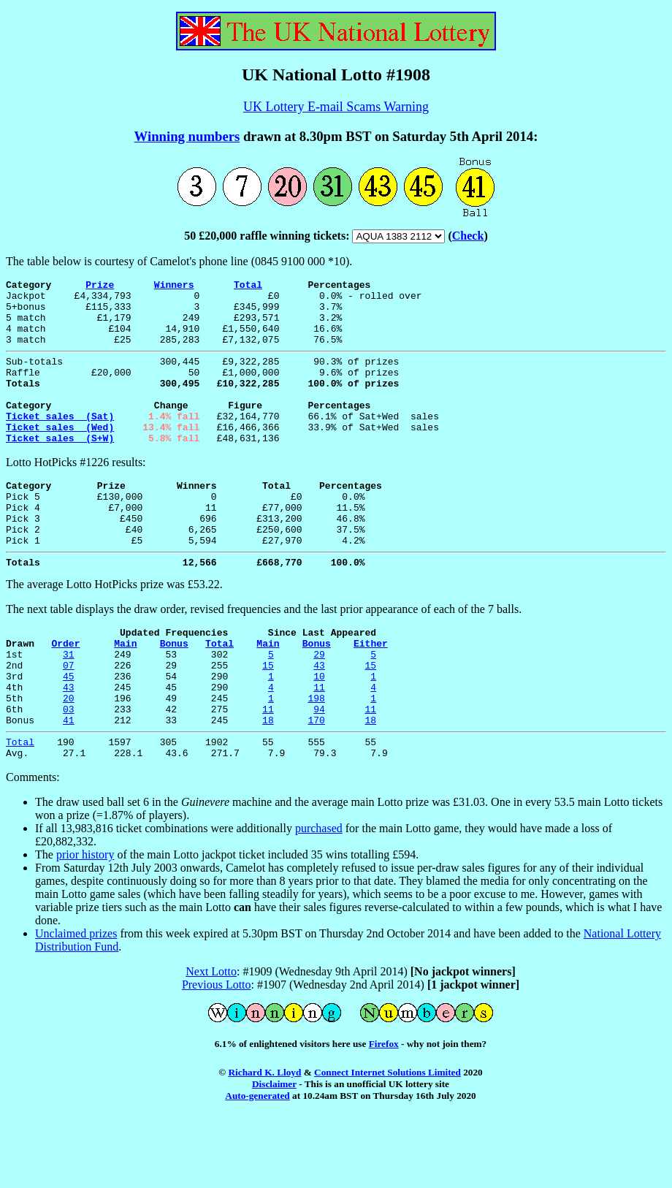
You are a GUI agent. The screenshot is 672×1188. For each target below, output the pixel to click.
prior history (85, 924)
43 (319, 719)
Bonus (174, 693)
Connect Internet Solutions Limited (387, 1142)
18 (268, 785)
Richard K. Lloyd (264, 1142)
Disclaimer (274, 1154)
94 (319, 772)
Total (248, 286)
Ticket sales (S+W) (60, 468)
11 (319, 746)
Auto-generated (257, 1165)
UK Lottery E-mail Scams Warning (336, 106)
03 (69, 772)
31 (69, 706)
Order (65, 693)
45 (69, 732)
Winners (174, 286)
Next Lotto (211, 1041)
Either (371, 693)
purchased (319, 898)
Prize (99, 286)
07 (69, 719)
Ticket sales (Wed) (60, 455)
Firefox (384, 1113)
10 (319, 732)
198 (316, 759)
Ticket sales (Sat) (60, 442)
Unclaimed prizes (76, 1003)
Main (125, 693)
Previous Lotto (216, 1054)
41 (69, 785)
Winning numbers (187, 136)
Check (468, 235)
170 (316, 785)
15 (268, 719)
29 (319, 706)
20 (69, 759)
